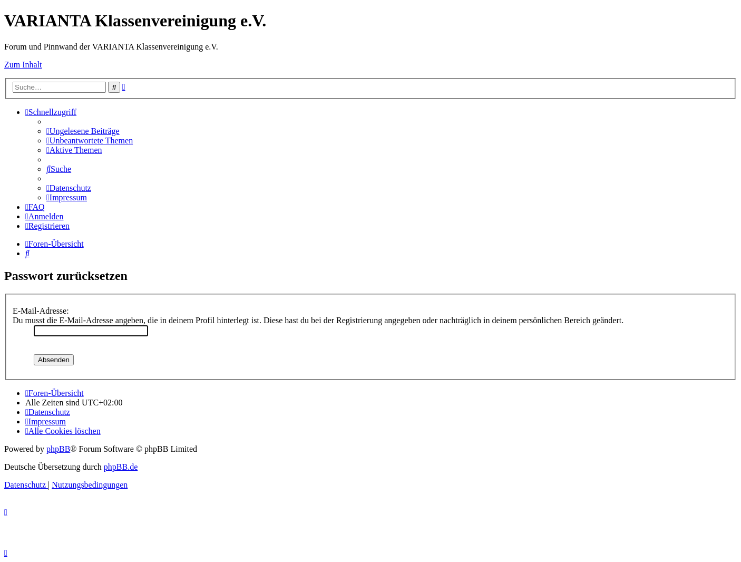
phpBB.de (121, 466)
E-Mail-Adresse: (41, 310)
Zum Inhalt (23, 64)
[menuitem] (83, 131)
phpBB (58, 448)
